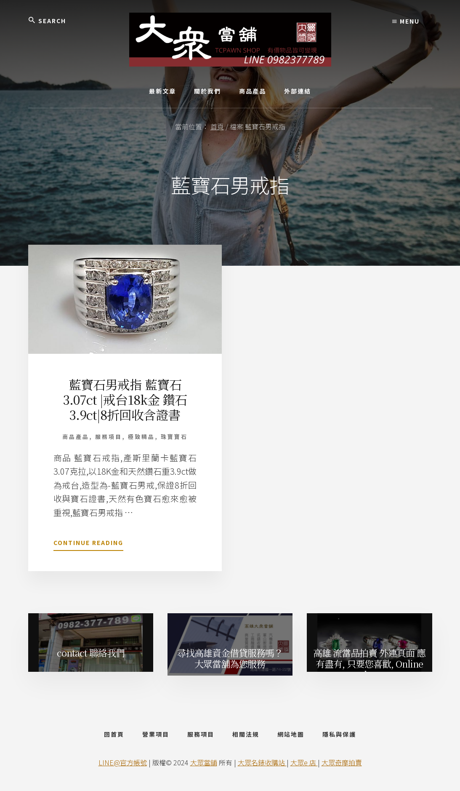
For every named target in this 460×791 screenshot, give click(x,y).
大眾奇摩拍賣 (342, 762)
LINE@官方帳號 (122, 762)
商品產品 (75, 437)
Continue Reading (88, 544)
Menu (406, 21)
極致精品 (141, 437)
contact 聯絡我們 (91, 652)
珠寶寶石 (174, 437)
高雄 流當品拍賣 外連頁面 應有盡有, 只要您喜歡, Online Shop (369, 662)
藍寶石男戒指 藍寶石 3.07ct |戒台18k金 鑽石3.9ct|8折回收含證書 (125, 399)
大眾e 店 (304, 762)
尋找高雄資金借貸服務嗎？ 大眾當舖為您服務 (230, 658)
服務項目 (108, 437)
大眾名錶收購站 (262, 762)
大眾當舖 (203, 762)
